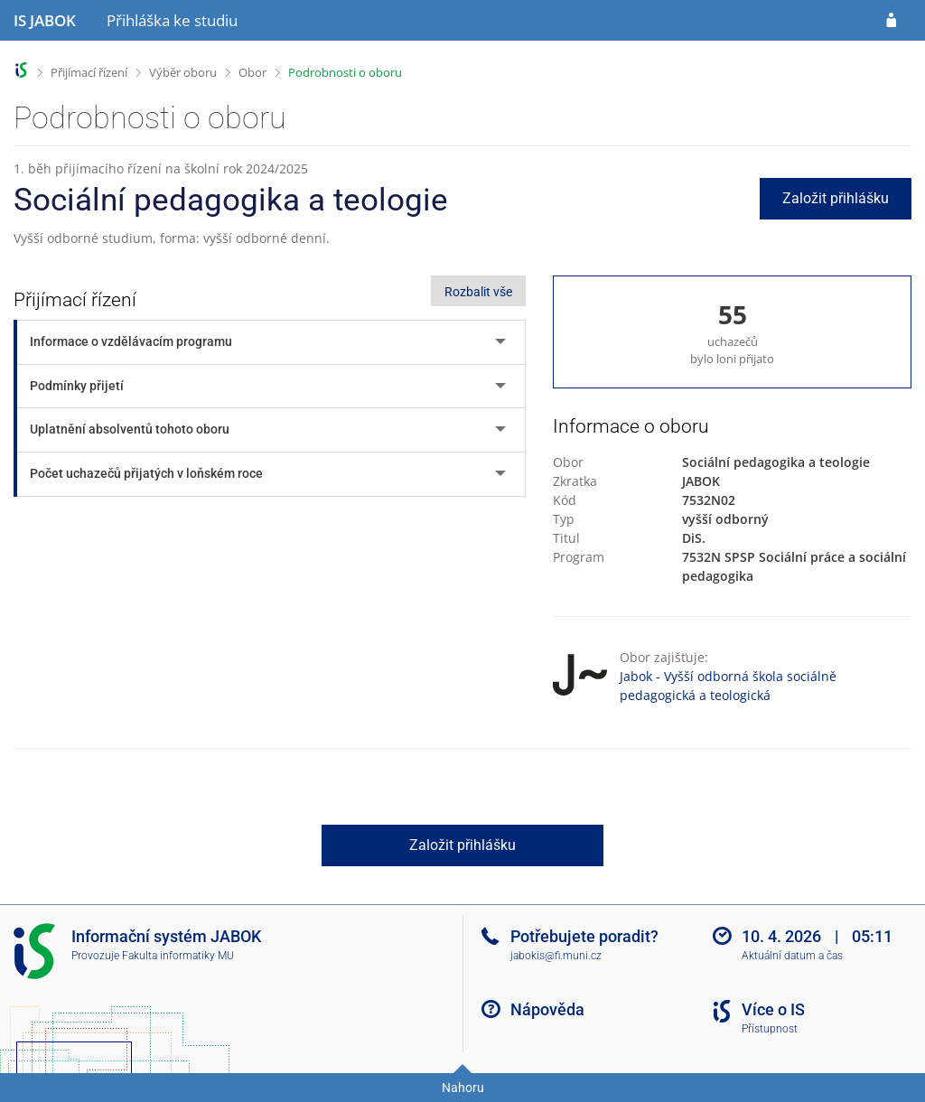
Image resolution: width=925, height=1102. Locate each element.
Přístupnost (770, 1029)
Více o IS (773, 1009)
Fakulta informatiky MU (178, 955)
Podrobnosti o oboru (345, 72)
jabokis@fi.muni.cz (556, 955)
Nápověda (547, 1009)
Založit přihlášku (835, 198)
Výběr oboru (183, 72)
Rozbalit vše (478, 292)
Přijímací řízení (89, 72)
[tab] (271, 342)
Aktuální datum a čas (792, 955)
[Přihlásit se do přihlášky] (891, 21)
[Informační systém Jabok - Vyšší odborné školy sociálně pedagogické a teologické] (45, 21)
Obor (252, 72)
